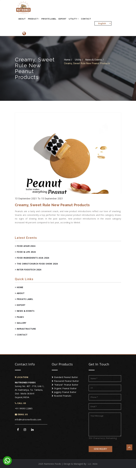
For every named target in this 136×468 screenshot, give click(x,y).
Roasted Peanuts (61, 395)
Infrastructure (25, 328)
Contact (86, 19)
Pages (19, 317)
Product (33, 19)
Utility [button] (74, 19)
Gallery (20, 322)
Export (63, 19)
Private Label (48, 19)
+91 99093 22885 (23, 408)
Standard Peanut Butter (65, 377)
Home (19, 287)
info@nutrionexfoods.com (28, 419)
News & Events (24, 310)
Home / (68, 59)
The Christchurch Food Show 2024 (36, 263)
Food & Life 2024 (25, 251)
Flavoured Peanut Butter (65, 381)
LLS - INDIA (93, 464)
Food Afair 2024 (25, 246)
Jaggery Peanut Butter (64, 392)
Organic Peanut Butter (64, 388)
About (22, 19)
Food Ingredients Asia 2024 (32, 257)
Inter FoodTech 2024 (28, 269)
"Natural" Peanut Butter (65, 384)
